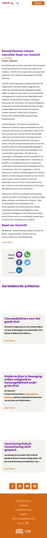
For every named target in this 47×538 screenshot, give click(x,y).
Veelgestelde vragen (23, 509)
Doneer (38, 3)
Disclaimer (23, 505)
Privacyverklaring (23, 501)
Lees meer (7, 242)
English (23, 514)
